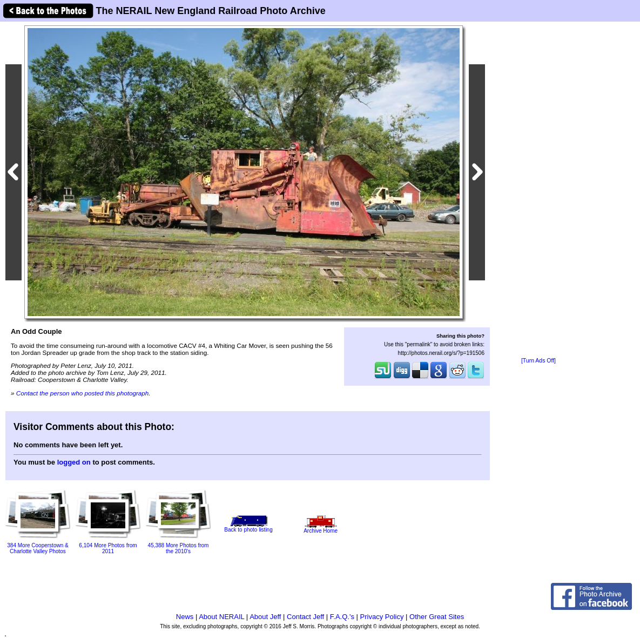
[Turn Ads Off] (538, 361)
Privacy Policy (382, 617)
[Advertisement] (538, 190)
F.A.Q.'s (342, 617)
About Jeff (265, 617)
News (185, 617)
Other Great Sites (436, 617)
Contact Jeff (305, 617)
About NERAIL (221, 617)
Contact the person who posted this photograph (82, 393)
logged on (74, 462)
